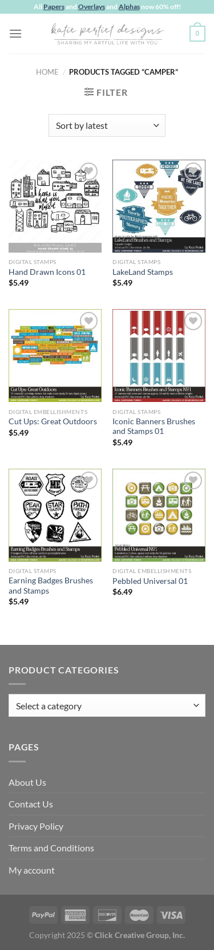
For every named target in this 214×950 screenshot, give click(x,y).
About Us (27, 782)
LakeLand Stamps (142, 272)
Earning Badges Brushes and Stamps (51, 585)
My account (32, 869)
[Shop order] (107, 125)
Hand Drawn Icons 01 (47, 272)
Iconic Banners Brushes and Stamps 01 (153, 426)
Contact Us (31, 803)
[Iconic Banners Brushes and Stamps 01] (158, 355)
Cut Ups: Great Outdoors (53, 421)
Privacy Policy (36, 826)
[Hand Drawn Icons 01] (55, 206)
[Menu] (15, 33)
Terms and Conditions (51, 847)
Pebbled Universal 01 (150, 581)
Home (47, 71)
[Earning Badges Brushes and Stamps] (55, 515)
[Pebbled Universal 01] (158, 515)
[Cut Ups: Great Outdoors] (55, 355)
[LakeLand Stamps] (158, 206)
